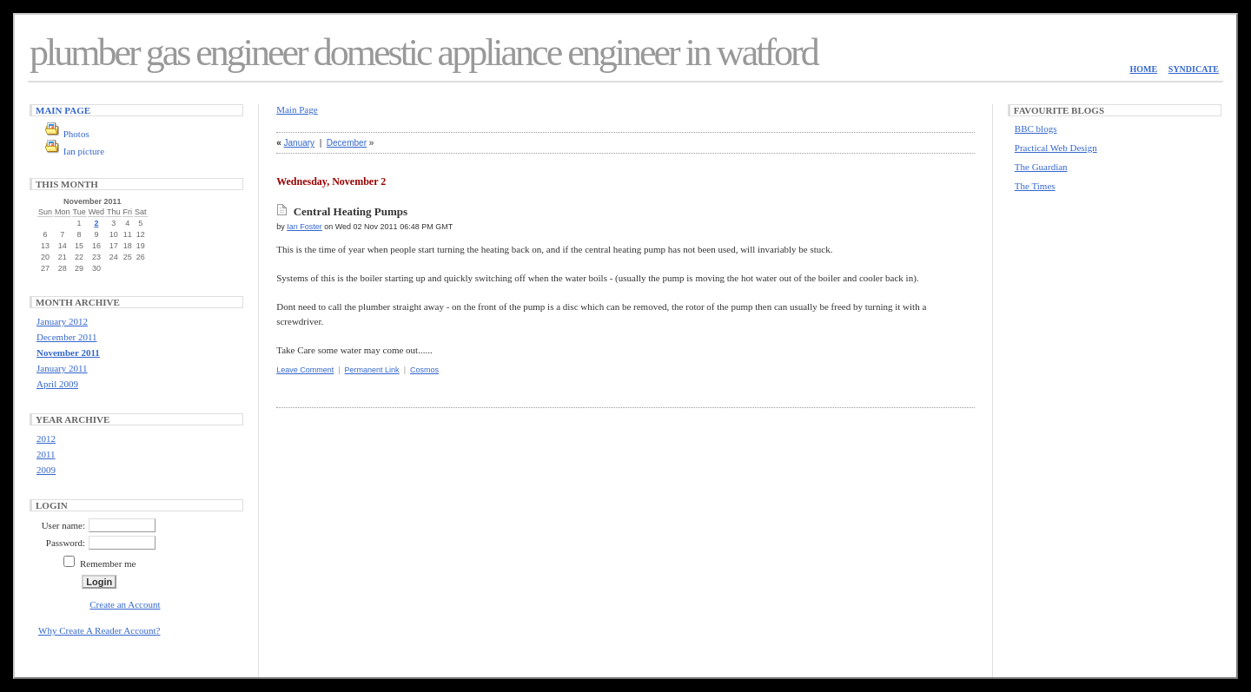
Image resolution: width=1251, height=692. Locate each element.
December (347, 143)
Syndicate (1193, 69)
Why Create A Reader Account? (99, 630)
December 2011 (66, 337)
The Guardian (1041, 166)
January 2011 (62, 368)
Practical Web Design (1056, 147)
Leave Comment (305, 370)
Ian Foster (304, 226)
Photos (76, 134)
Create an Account (124, 604)
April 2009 (57, 384)
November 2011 (68, 352)
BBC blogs (1036, 128)
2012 (46, 438)
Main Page (63, 110)
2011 (46, 454)
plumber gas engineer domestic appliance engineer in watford (423, 52)
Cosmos (424, 370)
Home (1143, 69)
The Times (1035, 186)
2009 (46, 470)
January (299, 143)
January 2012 (62, 321)
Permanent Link (372, 370)
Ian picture (83, 151)
